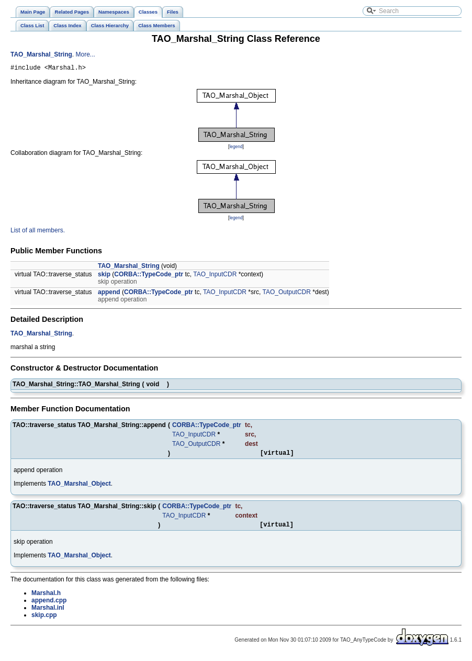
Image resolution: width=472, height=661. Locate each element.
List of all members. (37, 232)
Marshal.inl (47, 612)
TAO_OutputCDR (286, 293)
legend (235, 148)
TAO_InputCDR (215, 275)
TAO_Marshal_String (41, 54)
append (109, 293)
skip (104, 275)
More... (85, 54)
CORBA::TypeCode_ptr (148, 275)
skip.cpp (44, 619)
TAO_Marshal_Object (79, 486)
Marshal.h (46, 597)
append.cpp (48, 605)
